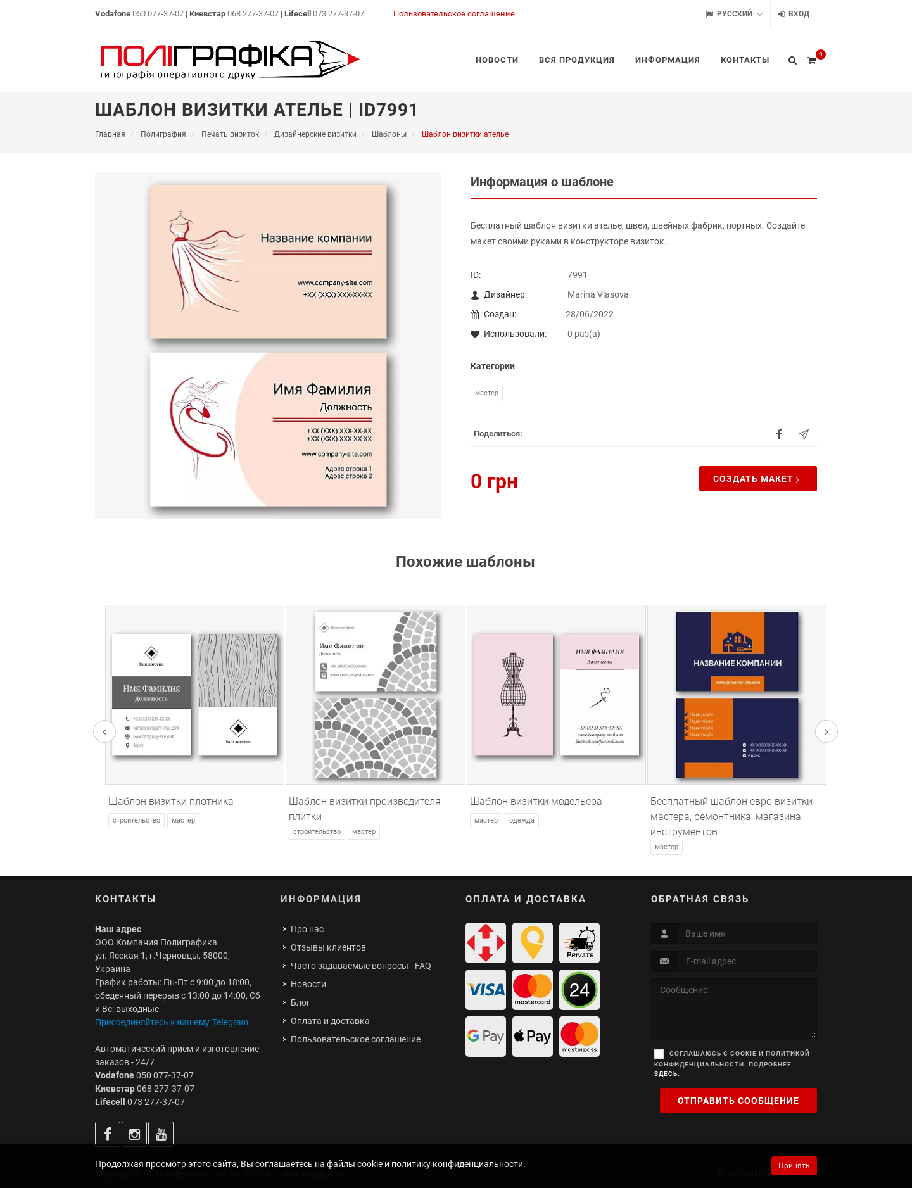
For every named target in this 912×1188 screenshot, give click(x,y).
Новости (308, 984)
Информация (321, 899)
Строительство (136, 820)
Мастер (486, 393)
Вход (793, 14)
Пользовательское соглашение (454, 13)
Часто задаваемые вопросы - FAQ (361, 966)
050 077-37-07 (158, 13)
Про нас (307, 929)
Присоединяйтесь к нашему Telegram (171, 1022)
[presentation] (104, 731)
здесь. (667, 1073)
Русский (734, 14)
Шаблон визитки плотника (171, 801)
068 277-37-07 (253, 13)
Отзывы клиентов (328, 947)
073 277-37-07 (338, 13)
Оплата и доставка (330, 1021)
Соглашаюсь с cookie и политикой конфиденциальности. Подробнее (732, 1063)
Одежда (522, 820)
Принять (794, 1165)
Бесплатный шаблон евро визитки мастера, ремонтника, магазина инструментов (731, 816)
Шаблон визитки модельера (536, 801)
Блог (300, 1002)
